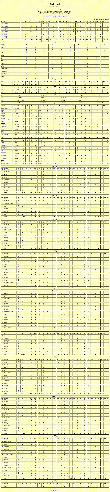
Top (55, 42)
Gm (2, 168)
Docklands (3, 145)
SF (18, 246)
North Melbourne (4, 124)
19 (78, 47)
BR (83, 21)
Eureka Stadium (4, 147)
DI (46, 21)
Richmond (3, 127)
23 (52, 50)
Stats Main (53, 1)
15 (18, 177)
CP (87, 21)
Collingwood (3, 111)
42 (35, 45)
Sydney (2, 131)
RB (63, 21)
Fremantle (3, 115)
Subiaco (2, 161)
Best (44, 16)
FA (80, 21)
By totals (96, 19)
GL (49, 21)
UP (90, 21)
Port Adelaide (3, 126)
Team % (20, 95)
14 (25, 23)
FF (76, 21)
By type (51, 16)
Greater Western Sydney (5, 119)
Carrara (2, 142)
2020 (2, 31)
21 (25, 34)
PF (18, 283)
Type (2, 87)
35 (104, 45)
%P (107, 168)
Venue (2, 137)
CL (70, 21)
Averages (54, 16)
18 (83, 36)
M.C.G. (2, 153)
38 (61, 45)
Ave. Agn (62, 95)
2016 (2, 26)
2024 (2, 37)
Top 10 (2, 44)
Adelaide (6, 23)
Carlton (2, 110)
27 (26, 47)
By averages (100, 19)
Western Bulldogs (4, 134)
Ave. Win (81, 95)
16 (25, 26)
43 (26, 45)
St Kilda (5, 33)
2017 (2, 28)
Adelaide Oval (3, 139)
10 (83, 34)
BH (53, 21)
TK (60, 21)
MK (40, 21)
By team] (47, 16)
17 (26, 57)
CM (93, 21)
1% (100, 21)
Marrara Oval (3, 156)
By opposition (59, 16)
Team (5, 21)
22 (25, 29)
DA (40, 81)
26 (35, 47)
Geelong (2, 116)
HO (56, 21)
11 (25, 25)
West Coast (3, 132)
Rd (18, 168)
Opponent (3, 105)
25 (26, 70)
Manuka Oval (3, 155)
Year (2, 21)
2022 (2, 34)
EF (18, 245)
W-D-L (30, 21)
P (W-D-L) (16, 81)
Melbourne (3, 123)
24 (25, 36)
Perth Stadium (3, 158)
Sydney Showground (5, 163)
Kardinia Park (3, 152)
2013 (2, 23)
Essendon (3, 113)
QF (18, 282)
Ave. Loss (99, 95)
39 (52, 45)
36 (70, 45)
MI (97, 21)
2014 (2, 25)
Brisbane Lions (4, 108)
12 (25, 31)
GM (25, 21)
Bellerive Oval (3, 140)
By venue (64, 16)
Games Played (55, 17)
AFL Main (57, 1)
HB (43, 21)
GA (107, 21)
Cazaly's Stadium (4, 144)
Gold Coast (3, 118)
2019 (2, 29)
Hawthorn (3, 121)
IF (66, 21)
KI (36, 21)
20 (25, 28)
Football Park (3, 148)
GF (18, 285)
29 (26, 50)
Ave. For (42, 95)
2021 (2, 33)
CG (73, 21)
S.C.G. (2, 160)
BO (104, 21)
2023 (2, 36)
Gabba (2, 150)
